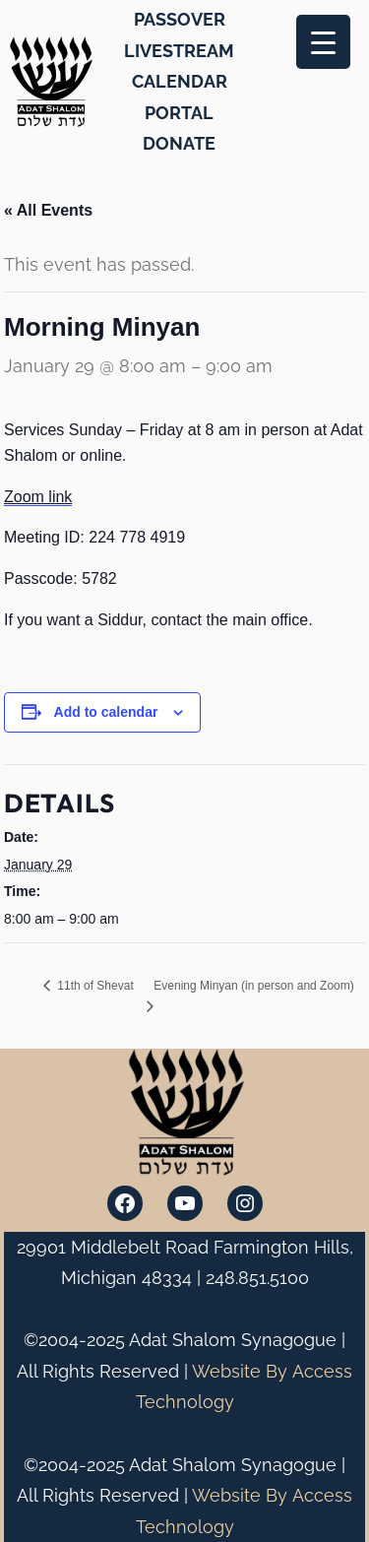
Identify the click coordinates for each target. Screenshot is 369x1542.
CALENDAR (179, 81)
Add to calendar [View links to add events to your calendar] (106, 712)
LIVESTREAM (179, 50)
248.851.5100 (257, 1277)
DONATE (179, 143)
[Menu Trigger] (323, 42)
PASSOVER (179, 19)
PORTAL (179, 112)
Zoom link (38, 496)
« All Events (48, 210)
